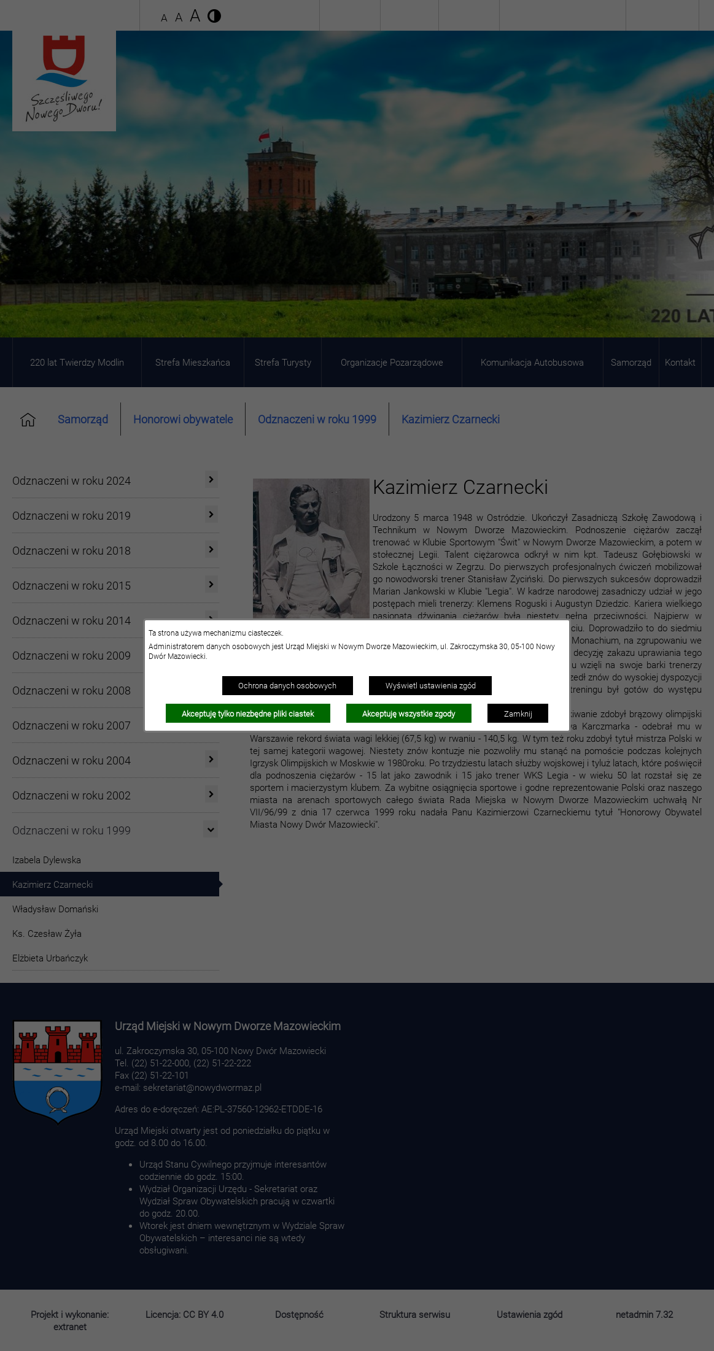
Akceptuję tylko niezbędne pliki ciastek (248, 713)
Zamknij (518, 713)
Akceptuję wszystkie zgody (408, 713)
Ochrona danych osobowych (287, 685)
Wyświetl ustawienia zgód (431, 685)
